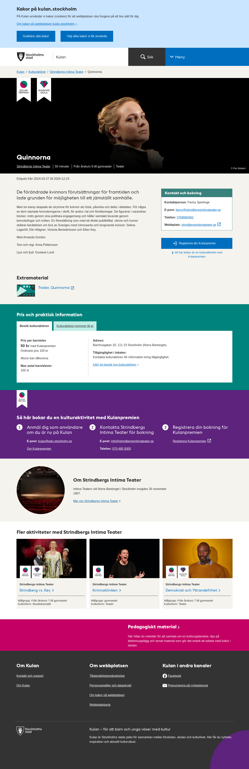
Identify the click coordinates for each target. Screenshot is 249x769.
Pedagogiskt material (154, 626)
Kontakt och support (29, 675)
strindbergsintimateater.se (198, 224)
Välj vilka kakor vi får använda (87, 36)
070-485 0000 (121, 448)
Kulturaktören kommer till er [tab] (75, 326)
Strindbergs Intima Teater (33, 166)
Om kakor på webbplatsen (107, 695)
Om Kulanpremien (39, 448)
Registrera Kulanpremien (189, 441)
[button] (207, 57)
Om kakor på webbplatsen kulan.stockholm (46, 23)
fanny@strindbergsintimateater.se (198, 209)
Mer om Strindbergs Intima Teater (95, 501)
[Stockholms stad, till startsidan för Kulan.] (70, 56)
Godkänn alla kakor (36, 36)
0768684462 (185, 217)
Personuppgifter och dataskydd (110, 685)
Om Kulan (23, 685)
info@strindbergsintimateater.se (132, 441)
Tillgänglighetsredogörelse (107, 675)
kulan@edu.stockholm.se (55, 441)
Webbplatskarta (99, 704)
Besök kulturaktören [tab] (34, 326)
